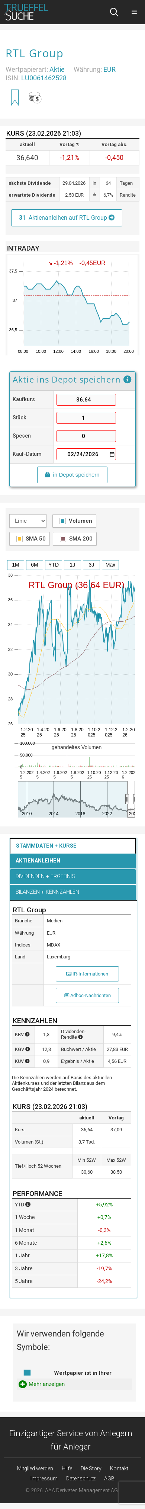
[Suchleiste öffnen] (114, 12)
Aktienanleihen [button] (38, 861)
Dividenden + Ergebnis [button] (45, 876)
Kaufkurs (24, 399)
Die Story (91, 1468)
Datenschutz (81, 1478)
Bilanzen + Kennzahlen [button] (47, 892)
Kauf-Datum (27, 454)
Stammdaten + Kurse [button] (46, 846)
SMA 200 (81, 538)
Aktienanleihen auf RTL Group (67, 217)
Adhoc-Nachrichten (87, 995)
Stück (19, 418)
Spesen (22, 436)
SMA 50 (36, 538)
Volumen (80, 520)
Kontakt (119, 1468)
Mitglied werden (35, 1468)
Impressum (44, 1478)
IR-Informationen (87, 974)
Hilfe (67, 1468)
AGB (109, 1478)
